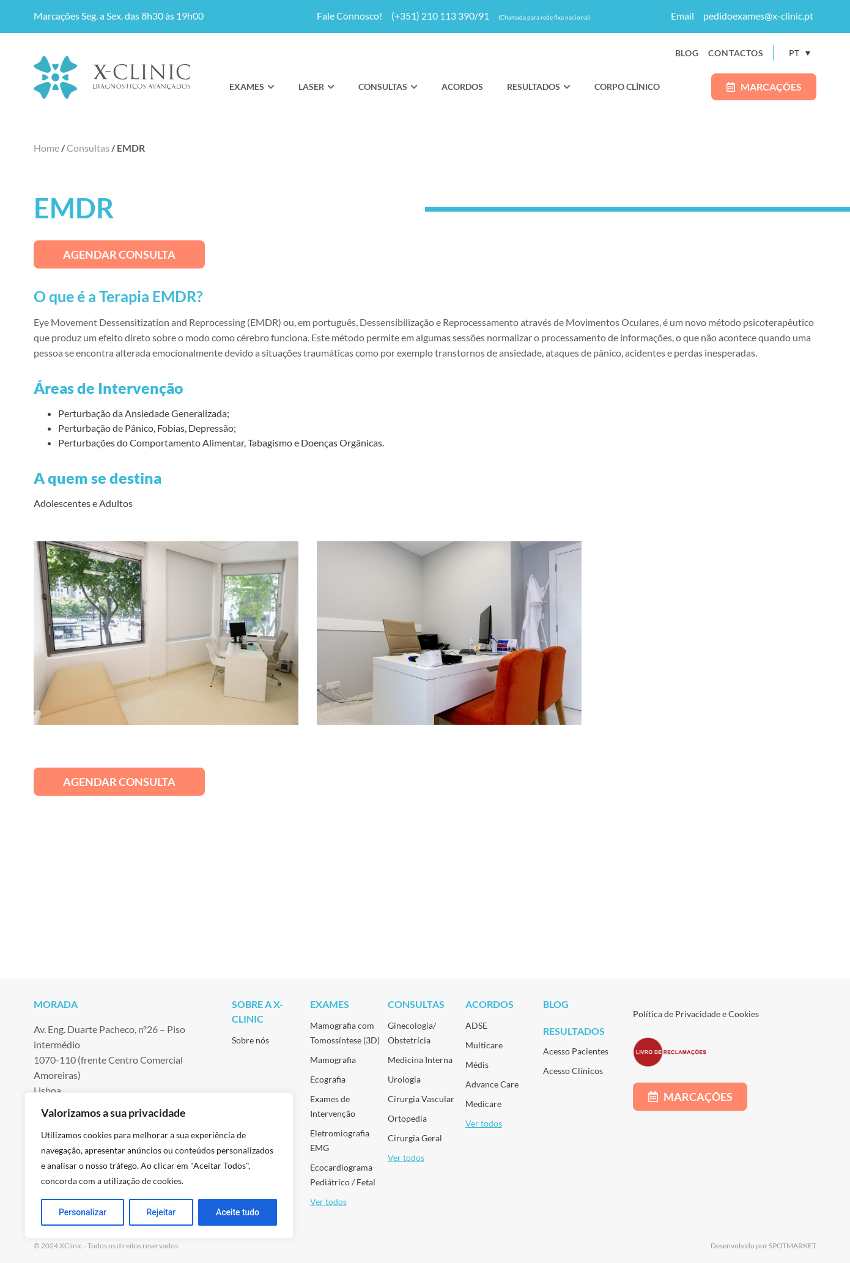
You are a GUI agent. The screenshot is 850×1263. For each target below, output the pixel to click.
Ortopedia (407, 1118)
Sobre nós (250, 1040)
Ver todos (328, 1201)
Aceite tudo (238, 1212)
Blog (687, 53)
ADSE (476, 1025)
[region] (159, 1166)
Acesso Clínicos (573, 1070)
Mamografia (333, 1059)
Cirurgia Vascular (421, 1099)
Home (46, 148)
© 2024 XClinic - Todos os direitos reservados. (107, 1245)
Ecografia (328, 1079)
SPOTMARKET (792, 1245)
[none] (799, 53)
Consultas (88, 148)
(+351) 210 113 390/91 (440, 15)
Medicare (483, 1103)
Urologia (404, 1079)
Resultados (574, 1031)
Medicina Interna (420, 1059)
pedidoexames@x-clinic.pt (758, 15)
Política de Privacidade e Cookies (696, 1014)
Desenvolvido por (740, 1245)
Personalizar (82, 1212)
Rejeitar (161, 1212)
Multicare (484, 1045)
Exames (329, 1004)
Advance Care (492, 1084)
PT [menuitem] (794, 53)
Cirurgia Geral (415, 1138)
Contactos (736, 53)
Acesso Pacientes (575, 1051)
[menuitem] (799, 53)
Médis (477, 1064)
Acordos (489, 1004)
